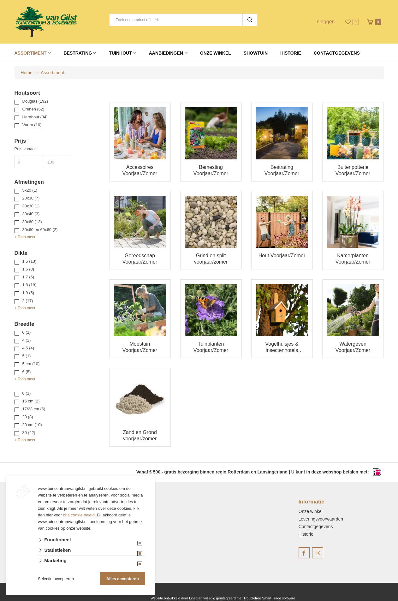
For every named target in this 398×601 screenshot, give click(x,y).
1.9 (28, 292)
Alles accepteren (122, 578)
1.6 (28, 269)
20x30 (31, 198)
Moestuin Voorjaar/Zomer (139, 347)
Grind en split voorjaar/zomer (211, 259)
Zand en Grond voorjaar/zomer (140, 435)
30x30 (31, 206)
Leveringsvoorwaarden (321, 518)
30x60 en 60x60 (40, 229)
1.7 (28, 277)
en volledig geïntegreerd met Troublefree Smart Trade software (247, 598)
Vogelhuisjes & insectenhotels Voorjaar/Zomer (281, 347)
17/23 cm (33, 409)
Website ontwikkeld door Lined (174, 598)
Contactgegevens (337, 53)
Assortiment (31, 53)
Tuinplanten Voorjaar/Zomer (210, 347)
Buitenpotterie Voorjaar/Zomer (353, 170)
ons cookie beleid (79, 515)
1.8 (29, 285)
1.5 (29, 261)
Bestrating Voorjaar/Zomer (281, 170)
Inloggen (325, 21)
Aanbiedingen (166, 53)
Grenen (33, 109)
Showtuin (256, 53)
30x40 (31, 213)
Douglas (35, 101)
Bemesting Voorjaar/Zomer (210, 170)
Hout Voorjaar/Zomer (282, 255)
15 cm (31, 401)
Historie (290, 53)
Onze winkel (215, 53)
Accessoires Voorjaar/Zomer (139, 170)
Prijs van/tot (25, 149)
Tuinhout (120, 53)
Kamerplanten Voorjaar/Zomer (353, 259)
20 (27, 416)
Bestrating (77, 53)
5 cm (31, 363)
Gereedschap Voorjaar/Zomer (139, 259)
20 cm (32, 424)
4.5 (28, 348)
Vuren (32, 124)
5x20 (30, 190)
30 (28, 432)
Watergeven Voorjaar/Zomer (353, 347)
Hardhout (35, 117)
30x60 (32, 221)
